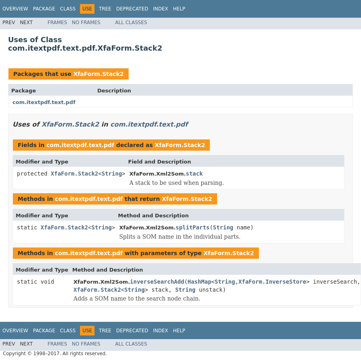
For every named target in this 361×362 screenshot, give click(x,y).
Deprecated (132, 9)
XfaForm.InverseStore (272, 281)
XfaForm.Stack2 (98, 74)
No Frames (86, 22)
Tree (105, 9)
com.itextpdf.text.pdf (44, 102)
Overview (15, 9)
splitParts (192, 227)
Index (160, 9)
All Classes (131, 22)
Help (179, 9)
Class (68, 9)
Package (44, 9)
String (112, 173)
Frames (57, 22)
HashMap (199, 281)
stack (194, 173)
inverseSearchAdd (157, 281)
